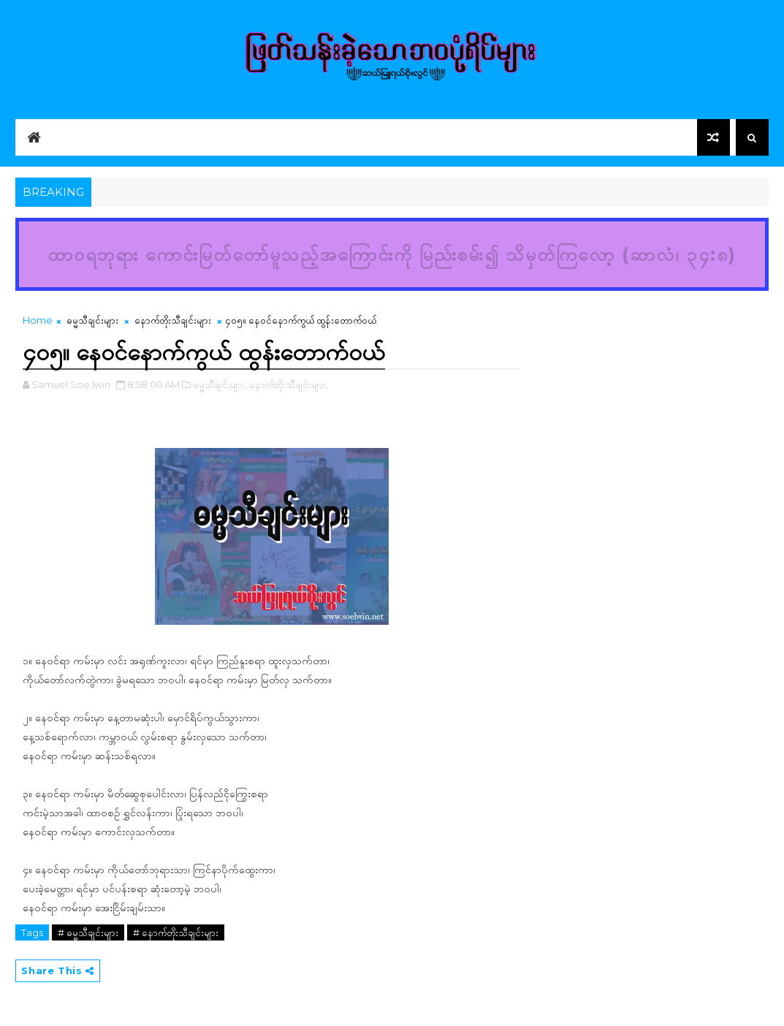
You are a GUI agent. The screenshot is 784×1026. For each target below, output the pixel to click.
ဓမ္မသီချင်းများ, (220, 384)
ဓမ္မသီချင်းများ (92, 320)
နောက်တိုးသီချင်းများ (172, 320)
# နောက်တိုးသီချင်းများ (175, 932)
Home (38, 320)
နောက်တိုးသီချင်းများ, (288, 384)
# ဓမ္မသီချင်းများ (88, 932)
